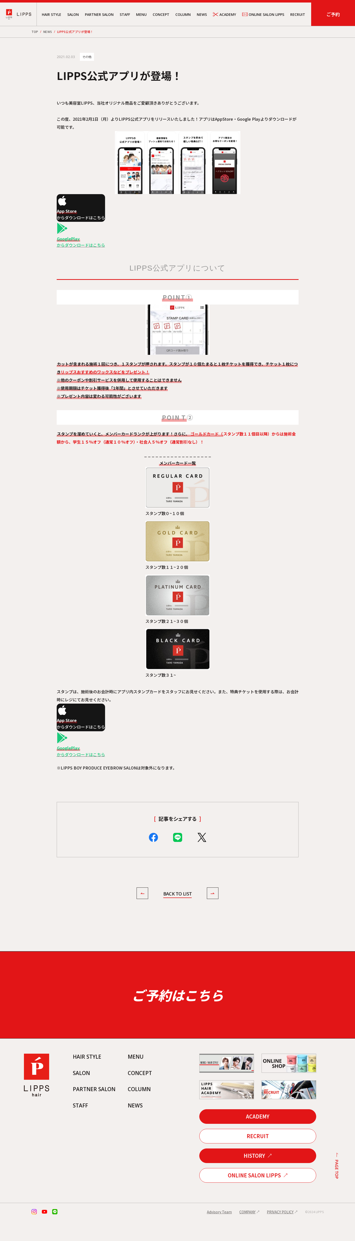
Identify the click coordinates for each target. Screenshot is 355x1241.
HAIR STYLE (51, 14)
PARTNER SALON (99, 14)
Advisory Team (219, 1232)
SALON (73, 14)
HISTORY (254, 1176)
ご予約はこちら (177, 1005)
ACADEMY (224, 14)
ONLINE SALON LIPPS (263, 14)
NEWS (202, 14)
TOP (34, 31)
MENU (141, 14)
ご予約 (333, 14)
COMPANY (247, 1232)
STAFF (125, 14)
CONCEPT (161, 14)
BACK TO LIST (177, 894)
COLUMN (183, 14)
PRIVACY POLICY (280, 1232)
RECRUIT (297, 14)
